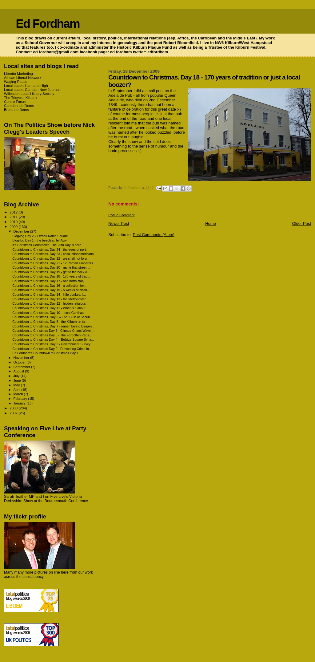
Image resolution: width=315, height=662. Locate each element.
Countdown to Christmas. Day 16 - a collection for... (49, 285)
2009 (14, 227)
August (19, 371)
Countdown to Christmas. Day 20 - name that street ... (51, 267)
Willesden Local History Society (29, 93)
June (18, 380)
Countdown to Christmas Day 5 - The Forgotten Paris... (52, 335)
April (17, 390)
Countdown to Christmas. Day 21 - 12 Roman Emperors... (54, 263)
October (20, 362)
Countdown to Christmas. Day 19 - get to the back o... (51, 272)
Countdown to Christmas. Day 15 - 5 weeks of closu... (51, 290)
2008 (14, 408)
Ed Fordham (48, 23)
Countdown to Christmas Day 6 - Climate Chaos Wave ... (53, 330)
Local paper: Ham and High (26, 85)
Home (210, 223)
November (22, 357)
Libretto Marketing (18, 73)
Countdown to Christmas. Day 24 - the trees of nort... (50, 249)
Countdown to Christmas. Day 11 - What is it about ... (50, 308)
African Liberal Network (22, 77)
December (22, 231)
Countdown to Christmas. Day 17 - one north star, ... (49, 281)
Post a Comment (121, 215)
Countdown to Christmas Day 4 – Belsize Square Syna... (53, 339)
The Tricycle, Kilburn (20, 97)
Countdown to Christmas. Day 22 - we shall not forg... (50, 258)
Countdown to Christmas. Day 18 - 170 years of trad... (51, 276)
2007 (14, 413)
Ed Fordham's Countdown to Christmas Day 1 (45, 353)
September (22, 367)
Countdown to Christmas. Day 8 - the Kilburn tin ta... (49, 321)
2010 (14, 222)
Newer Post (118, 223)
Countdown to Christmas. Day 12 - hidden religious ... (50, 303)
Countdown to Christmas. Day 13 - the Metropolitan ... (51, 299)
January (20, 403)
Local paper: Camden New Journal (31, 89)
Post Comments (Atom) (153, 234)
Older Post (301, 223)
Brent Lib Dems (16, 110)
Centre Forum (15, 102)
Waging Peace (15, 81)
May (17, 385)
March (19, 394)
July (17, 376)
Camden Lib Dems (19, 106)
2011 (14, 217)
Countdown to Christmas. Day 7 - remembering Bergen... (53, 326)
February (21, 398)
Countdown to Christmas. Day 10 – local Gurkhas (48, 313)
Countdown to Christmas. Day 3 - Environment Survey (51, 344)
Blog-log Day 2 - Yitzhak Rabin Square (40, 236)
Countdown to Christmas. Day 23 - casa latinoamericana (53, 254)
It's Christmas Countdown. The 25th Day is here (46, 245)
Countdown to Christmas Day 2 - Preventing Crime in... (52, 349)
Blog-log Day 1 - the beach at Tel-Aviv (39, 240)
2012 (14, 212)
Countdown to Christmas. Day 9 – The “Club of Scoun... (52, 317)
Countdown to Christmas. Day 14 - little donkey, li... (49, 294)
